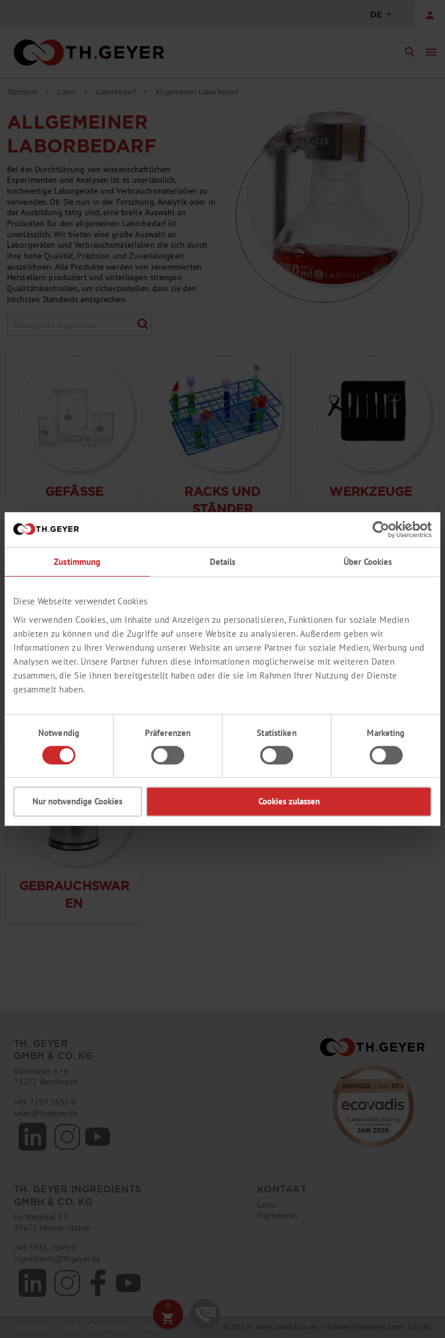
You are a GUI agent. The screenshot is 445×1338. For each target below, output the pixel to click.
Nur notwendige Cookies (77, 801)
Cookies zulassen (289, 801)
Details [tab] (223, 561)
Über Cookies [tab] (368, 561)
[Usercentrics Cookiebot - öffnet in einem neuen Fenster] (381, 529)
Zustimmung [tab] (77, 561)
